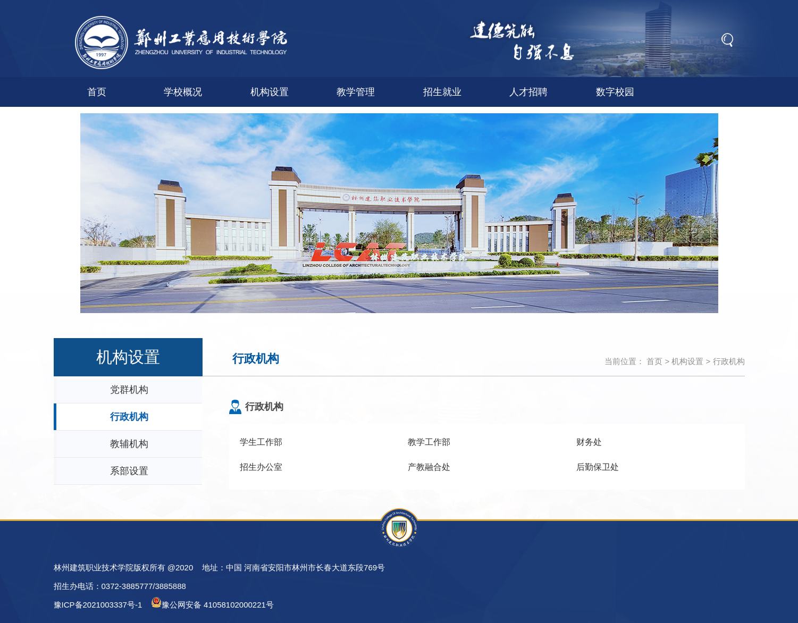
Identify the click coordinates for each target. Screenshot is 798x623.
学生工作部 (261, 442)
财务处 (589, 442)
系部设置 (129, 471)
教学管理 (356, 92)
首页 (96, 92)
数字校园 (615, 92)
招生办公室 (261, 467)
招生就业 (442, 92)
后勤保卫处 (597, 467)
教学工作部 (429, 442)
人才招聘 (528, 92)
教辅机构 (129, 444)
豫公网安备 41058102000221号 (212, 603)
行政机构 (729, 361)
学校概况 (183, 92)
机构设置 (269, 92)
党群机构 (129, 389)
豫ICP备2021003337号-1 (98, 604)
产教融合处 (429, 467)
